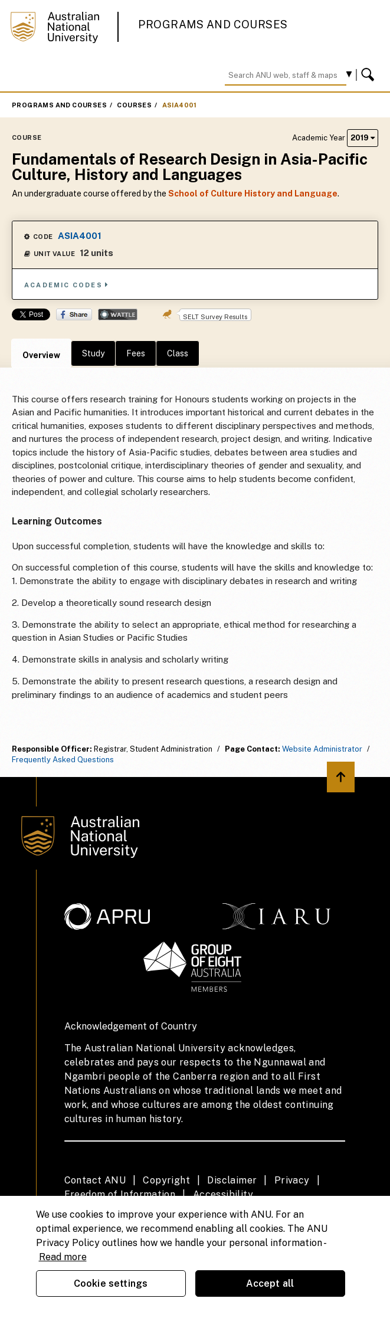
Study (93, 353)
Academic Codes (66, 284)
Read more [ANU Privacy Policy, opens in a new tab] (63, 1257)
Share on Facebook (74, 314)
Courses (134, 105)
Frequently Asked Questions (63, 759)
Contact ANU (95, 1180)
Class (177, 353)
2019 (362, 137)
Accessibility (223, 1194)
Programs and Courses (213, 24)
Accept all (270, 1283)
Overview (41, 355)
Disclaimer (232, 1180)
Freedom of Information (120, 1194)
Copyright (166, 1180)
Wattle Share (117, 314)
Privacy (292, 1180)
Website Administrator (322, 749)
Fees (135, 353)
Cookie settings (111, 1283)
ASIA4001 (179, 105)
